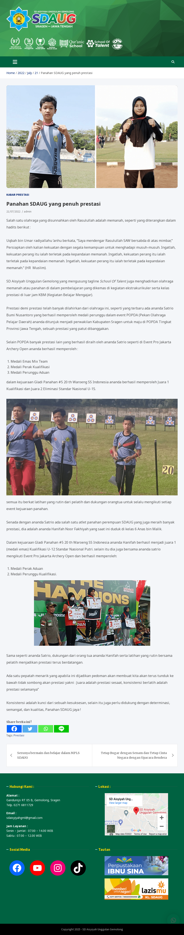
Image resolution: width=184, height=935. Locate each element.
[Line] (61, 729)
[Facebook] (14, 729)
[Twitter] (30, 729)
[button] (173, 922)
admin (27, 211)
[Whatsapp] (45, 729)
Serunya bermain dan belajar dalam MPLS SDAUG (48, 755)
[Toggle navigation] (15, 61)
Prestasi (19, 735)
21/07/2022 (13, 211)
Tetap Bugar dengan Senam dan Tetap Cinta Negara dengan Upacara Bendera (134, 755)
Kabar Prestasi (17, 195)
